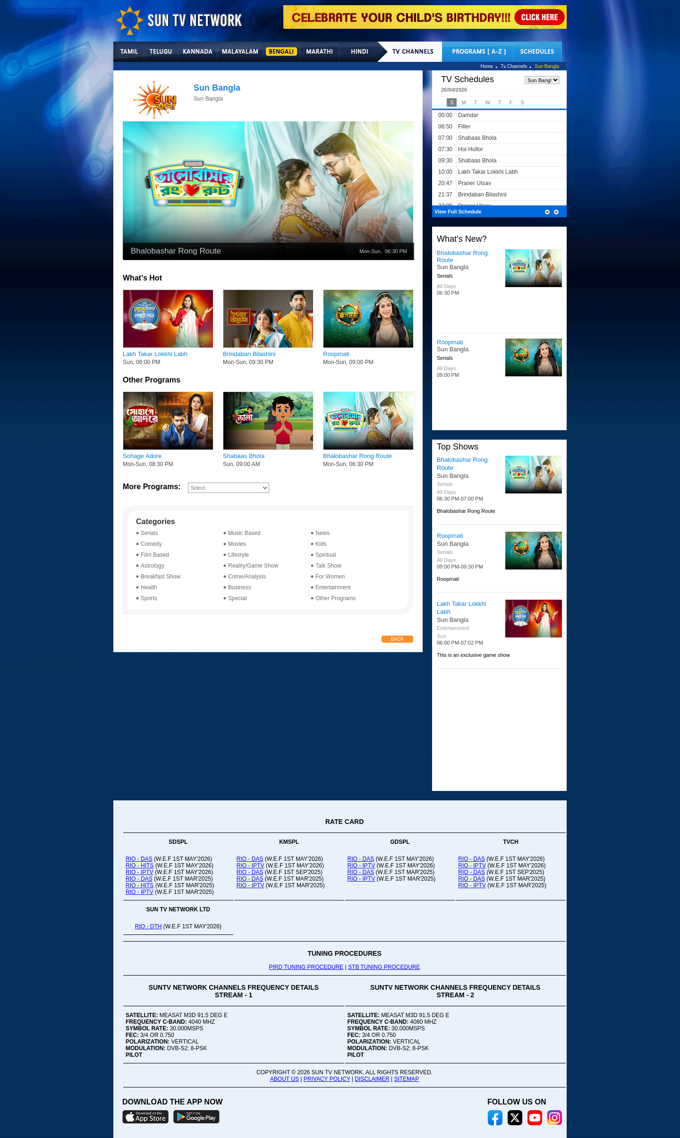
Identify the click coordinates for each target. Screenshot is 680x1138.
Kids (320, 544)
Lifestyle (238, 555)
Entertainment (333, 587)
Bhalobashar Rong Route (357, 455)
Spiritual (325, 555)
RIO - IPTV (139, 872)
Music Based (244, 533)
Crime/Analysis (247, 576)
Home (486, 66)
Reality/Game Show (253, 565)
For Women (330, 576)
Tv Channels (514, 66)
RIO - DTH (148, 926)
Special (237, 598)
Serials (149, 533)
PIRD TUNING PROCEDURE (306, 967)
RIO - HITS (139, 865)
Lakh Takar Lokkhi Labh (155, 353)
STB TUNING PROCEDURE (384, 967)
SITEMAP (406, 1079)
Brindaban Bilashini (249, 353)
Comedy (151, 544)
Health (149, 587)
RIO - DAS (139, 859)
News (322, 533)
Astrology (152, 565)
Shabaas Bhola (243, 455)
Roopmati (336, 353)
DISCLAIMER (372, 1079)
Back (397, 639)
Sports (149, 598)
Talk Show (328, 565)
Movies (237, 544)
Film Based (155, 555)
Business (239, 587)
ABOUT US (284, 1079)
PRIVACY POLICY (327, 1079)
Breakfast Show (160, 576)
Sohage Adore (142, 455)
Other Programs (335, 598)
